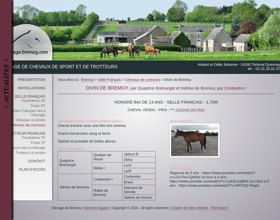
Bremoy (87, 80)
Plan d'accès (32, 169)
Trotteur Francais (25, 133)
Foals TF (38, 143)
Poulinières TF (33, 137)
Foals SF (38, 106)
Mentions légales (96, 208)
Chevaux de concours (27, 125)
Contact (36, 161)
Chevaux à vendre (30, 120)
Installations (31, 88)
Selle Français (30, 96)
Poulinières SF (33, 101)
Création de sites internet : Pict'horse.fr (199, 208)
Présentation (31, 80)
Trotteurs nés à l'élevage (25, 148)
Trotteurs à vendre (30, 153)
